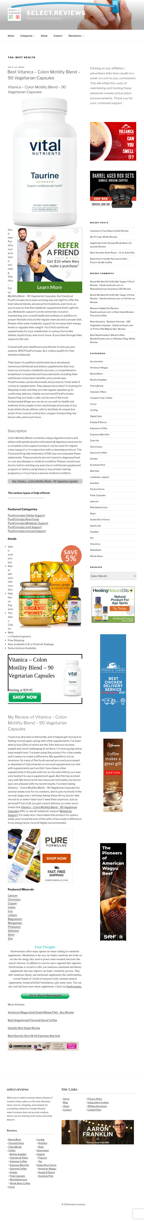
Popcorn (42, 1157)
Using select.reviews (98, 1102)
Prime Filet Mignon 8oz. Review (109, 328)
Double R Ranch (98, 422)
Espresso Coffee (98, 428)
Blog (65, 1102)
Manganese (15, 922)
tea (91, 537)
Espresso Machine (99, 434)
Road (92, 513)
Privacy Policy (94, 1098)
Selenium (13, 930)
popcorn (94, 501)
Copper (12, 903)
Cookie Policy (94, 1109)
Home (11, 35)
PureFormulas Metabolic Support (28, 523)
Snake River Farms (100, 519)
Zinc (10, 938)
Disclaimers (77, 35)
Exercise (94, 440)
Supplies (94, 531)
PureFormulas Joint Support (25, 527)
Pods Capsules (17, 1175)
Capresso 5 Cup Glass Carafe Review (109, 230)
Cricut (93, 404)
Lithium (12, 915)
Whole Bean (96, 556)
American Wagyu (99, 367)
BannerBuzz (96, 373)
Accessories (96, 361)
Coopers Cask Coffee (101, 397)
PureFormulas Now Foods (23, 519)
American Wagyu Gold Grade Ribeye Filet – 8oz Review (41, 1012)
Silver (11, 934)
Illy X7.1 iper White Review (103, 236)
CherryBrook (96, 385)
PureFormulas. (74, 986)
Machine (94, 470)
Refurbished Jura (98, 507)
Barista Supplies (98, 379)
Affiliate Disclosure (97, 1106)
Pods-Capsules (98, 495)
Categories (27, 35)
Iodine (11, 907)
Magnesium (15, 919)
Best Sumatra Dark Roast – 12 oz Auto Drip (112, 252)
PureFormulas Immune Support (27, 531)
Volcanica (95, 544)
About (44, 35)
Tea (40, 1161)
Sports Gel (95, 525)
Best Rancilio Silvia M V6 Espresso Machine (34, 1035)
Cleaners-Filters (98, 391)
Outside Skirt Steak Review (24, 1028)
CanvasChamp (16, 1143)
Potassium (14, 926)
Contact (58, 35)
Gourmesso (96, 446)
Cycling (94, 410)
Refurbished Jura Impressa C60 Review (110, 288)
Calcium (13, 895)
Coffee (11, 1150)
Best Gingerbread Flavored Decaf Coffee (32, 1020)
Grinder (94, 458)
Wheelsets (95, 550)
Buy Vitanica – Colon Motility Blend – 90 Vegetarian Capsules (45, 481)
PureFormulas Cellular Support (26, 515)
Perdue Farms (97, 489)
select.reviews (56, 12)
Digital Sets (96, 416)
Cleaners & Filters (19, 1157)
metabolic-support (99, 477)
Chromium (14, 899)
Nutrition (94, 483)
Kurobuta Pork (97, 464)
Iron (10, 911)
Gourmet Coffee (98, 452)
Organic (41, 1154)
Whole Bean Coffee (20, 1183)
